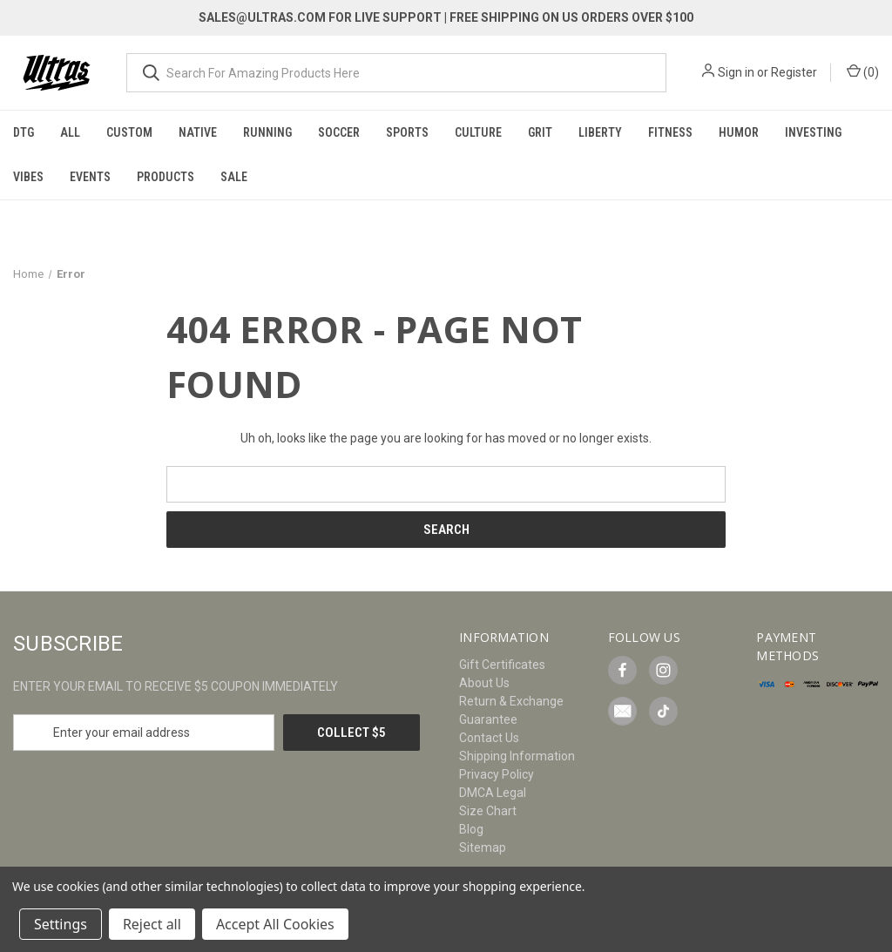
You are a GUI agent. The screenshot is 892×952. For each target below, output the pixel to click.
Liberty (600, 132)
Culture (478, 132)
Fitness (670, 132)
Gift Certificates (502, 665)
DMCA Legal (492, 793)
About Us (484, 683)
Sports (407, 132)
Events (90, 177)
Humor (739, 132)
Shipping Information (517, 756)
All (70, 132)
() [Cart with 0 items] (863, 71)
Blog (471, 829)
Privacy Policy (496, 774)
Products (165, 177)
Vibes (28, 177)
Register (794, 72)
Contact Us (489, 738)
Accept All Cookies (275, 924)
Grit (540, 132)
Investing (813, 132)
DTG (23, 132)
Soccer (339, 132)
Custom (129, 132)
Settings (60, 924)
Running (267, 132)
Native (198, 132)
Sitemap (482, 847)
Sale (233, 177)
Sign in (736, 72)
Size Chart (488, 811)
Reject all (152, 924)
